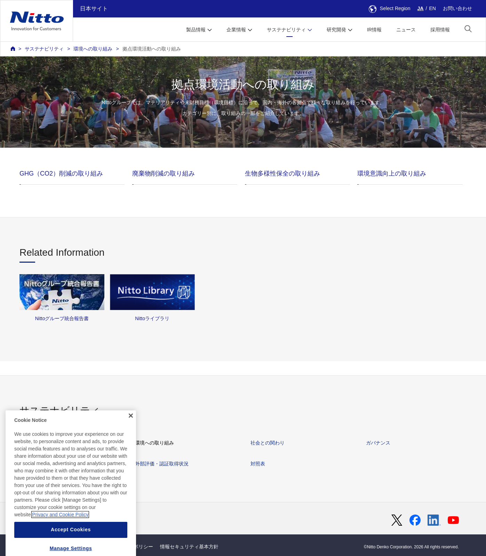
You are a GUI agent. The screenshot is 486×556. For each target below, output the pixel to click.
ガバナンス (378, 443)
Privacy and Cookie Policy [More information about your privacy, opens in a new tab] (60, 532)
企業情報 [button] (236, 29)
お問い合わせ (457, 8)
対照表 (257, 463)
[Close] (130, 433)
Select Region (390, 8)
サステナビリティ (44, 49)
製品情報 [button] (196, 29)
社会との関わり (267, 443)
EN (432, 8)
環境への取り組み (92, 49)
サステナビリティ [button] (286, 29)
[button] (468, 29)
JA (420, 8)
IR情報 (374, 29)
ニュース (406, 29)
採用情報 (440, 29)
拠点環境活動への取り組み (151, 49)
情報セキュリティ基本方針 (189, 546)
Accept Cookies (71, 547)
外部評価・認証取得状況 (162, 463)
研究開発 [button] (336, 29)
